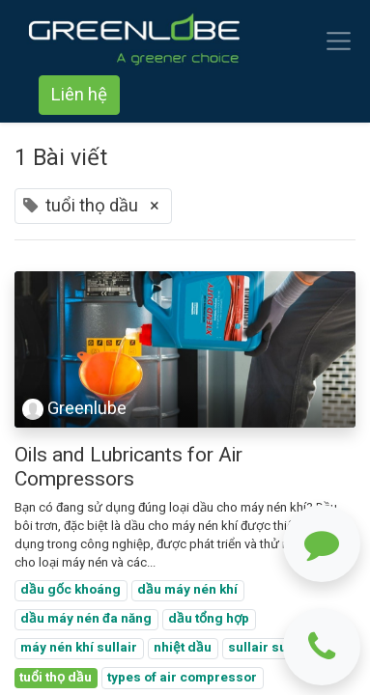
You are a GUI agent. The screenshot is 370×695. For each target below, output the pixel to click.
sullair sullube (273, 647)
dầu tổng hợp (208, 618)
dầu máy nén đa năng (86, 618)
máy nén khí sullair (78, 647)
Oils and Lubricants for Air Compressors (128, 467)
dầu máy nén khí (187, 589)
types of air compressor (182, 677)
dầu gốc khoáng (70, 589)
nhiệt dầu (183, 647)
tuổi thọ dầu (55, 677)
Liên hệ (79, 95)
